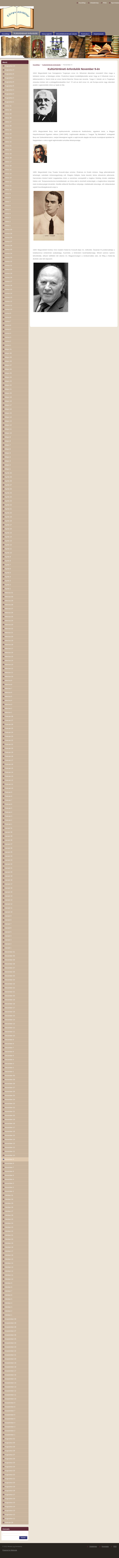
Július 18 (8, 158)
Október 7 (8, 1291)
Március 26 (9, 613)
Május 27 (8, 365)
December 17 (10, 1008)
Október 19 (9, 1243)
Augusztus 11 (10, 1518)
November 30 (10, 1075)
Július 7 (8, 202)
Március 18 (9, 644)
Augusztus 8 (9, 74)
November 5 (9, 1175)
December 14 (10, 1020)
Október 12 (9, 1271)
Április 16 (8, 529)
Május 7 (8, 445)
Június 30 (8, 229)
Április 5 (8, 573)
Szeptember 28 (10, 1327)
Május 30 (8, 353)
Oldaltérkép (94, 3)
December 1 (9, 1072)
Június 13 (8, 297)
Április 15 (8, 533)
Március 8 (8, 684)
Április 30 (8, 473)
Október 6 (8, 1295)
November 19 (10, 1119)
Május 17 (8, 405)
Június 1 (8, 345)
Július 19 (8, 154)
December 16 (10, 1012)
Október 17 (9, 1251)
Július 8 (8, 198)
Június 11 (8, 305)
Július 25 (8, 130)
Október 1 (8, 1315)
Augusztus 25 (10, 1463)
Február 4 (8, 812)
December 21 (10, 992)
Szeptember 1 (10, 1435)
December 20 (10, 996)
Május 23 (8, 381)
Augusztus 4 (9, 90)
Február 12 (9, 780)
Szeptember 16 (10, 1375)
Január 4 (8, 936)
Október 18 (9, 1247)
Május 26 (8, 369)
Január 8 (8, 920)
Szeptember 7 (10, 1411)
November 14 (10, 1139)
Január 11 (8, 908)
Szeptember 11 (10, 1395)
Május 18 (8, 401)
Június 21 (8, 265)
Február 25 (9, 728)
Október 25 (9, 1219)
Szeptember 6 (10, 1415)
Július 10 (8, 190)
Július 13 (8, 178)
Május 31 (8, 349)
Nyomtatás (115, 3)
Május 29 (8, 357)
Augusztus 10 (10, 66)
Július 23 (8, 138)
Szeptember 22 (10, 1351)
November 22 (10, 1107)
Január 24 (8, 856)
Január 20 (8, 872)
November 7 (9, 1167)
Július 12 (8, 182)
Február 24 (9, 732)
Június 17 (8, 281)
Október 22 (9, 1231)
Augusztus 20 (10, 1483)
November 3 (9, 1183)
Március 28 (9, 605)
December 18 (10, 1004)
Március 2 (8, 708)
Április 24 (8, 497)
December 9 (9, 1040)
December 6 (9, 1052)
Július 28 (8, 118)
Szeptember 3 (10, 1427)
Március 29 (9, 601)
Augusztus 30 (10, 1443)
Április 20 (8, 513)
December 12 (10, 1028)
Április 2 (8, 585)
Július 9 (8, 194)
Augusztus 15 (10, 1503)
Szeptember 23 (10, 1347)
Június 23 (8, 257)
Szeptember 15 (10, 1379)
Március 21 (9, 633)
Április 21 (8, 509)
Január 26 (8, 848)
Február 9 (8, 792)
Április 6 (8, 569)
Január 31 (8, 828)
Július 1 (8, 225)
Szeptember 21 (10, 1355)
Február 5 (8, 808)
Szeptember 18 (10, 1367)
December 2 (9, 1068)
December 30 (10, 956)
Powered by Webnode (9, 1550)
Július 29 (8, 114)
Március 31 (9, 593)
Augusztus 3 (9, 94)
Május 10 (8, 433)
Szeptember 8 (10, 1407)
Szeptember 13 (10, 1387)
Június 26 (8, 245)
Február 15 (9, 768)
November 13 (10, 1143)
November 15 (10, 1135)
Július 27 (8, 122)
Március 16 (9, 652)
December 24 (10, 980)
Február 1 (8, 824)
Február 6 (8, 804)
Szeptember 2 (10, 1431)
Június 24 (8, 253)
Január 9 (8, 916)
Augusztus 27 (10, 1455)
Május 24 (8, 377)
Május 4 (8, 457)
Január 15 (8, 892)
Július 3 (8, 217)
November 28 (10, 1083)
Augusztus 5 (9, 86)
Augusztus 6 (9, 82)
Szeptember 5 (10, 1419)
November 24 (10, 1099)
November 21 (10, 1111)
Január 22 (8, 864)
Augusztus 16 (10, 1499)
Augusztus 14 (10, 1506)
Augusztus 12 (10, 1514)
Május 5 (8, 453)
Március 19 (9, 641)
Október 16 (9, 1255)
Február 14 (9, 772)
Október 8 (8, 1287)
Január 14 (8, 896)
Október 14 (9, 1263)
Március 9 (8, 680)
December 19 (10, 1000)
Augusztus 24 (10, 1467)
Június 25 (8, 249)
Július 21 (8, 146)
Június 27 (8, 241)
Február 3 (8, 816)
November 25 (10, 1095)
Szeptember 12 (10, 1391)
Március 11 (9, 672)
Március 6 (8, 692)
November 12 (10, 1147)
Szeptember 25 (10, 1339)
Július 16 (8, 166)
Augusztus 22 (10, 1475)
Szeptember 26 (10, 1335)
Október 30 (9, 1199)
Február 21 (9, 744)
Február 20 (9, 748)
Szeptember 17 (10, 1371)
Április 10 (8, 553)
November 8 (9, 1163)
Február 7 (8, 800)
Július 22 (8, 142)
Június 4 (8, 333)
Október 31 (9, 1195)
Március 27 (9, 609)
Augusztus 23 (10, 1471)
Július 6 (8, 206)
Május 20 (8, 393)
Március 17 (9, 648)
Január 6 (8, 928)
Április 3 (8, 581)
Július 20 (8, 150)
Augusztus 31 (10, 1439)
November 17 (10, 1127)
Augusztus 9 (9, 70)
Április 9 (8, 557)
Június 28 (8, 237)
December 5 (9, 1056)
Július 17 (8, 162)
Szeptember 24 (10, 1343)
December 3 (9, 1064)
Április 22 (8, 505)
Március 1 (8, 712)
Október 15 (9, 1259)
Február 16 (9, 764)
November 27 (10, 1087)
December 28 (10, 964)
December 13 (10, 1024)
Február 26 (9, 724)
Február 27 (9, 720)
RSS (104, 3)
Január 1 (8, 948)
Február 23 (9, 736)
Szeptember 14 (10, 1383)
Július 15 (8, 170)
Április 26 (8, 489)
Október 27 (9, 1211)
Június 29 (8, 233)
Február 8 (8, 796)
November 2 (9, 1187)
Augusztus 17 (10, 1495)
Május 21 (8, 389)
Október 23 (9, 1227)
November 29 (10, 1079)
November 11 (10, 1151)
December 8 (9, 1044)
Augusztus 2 (9, 98)
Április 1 (8, 589)
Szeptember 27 (10, 1331)
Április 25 (8, 493)
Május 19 (8, 397)
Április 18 (8, 521)
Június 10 (8, 309)
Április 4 (8, 577)
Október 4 (8, 1303)
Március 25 (9, 617)
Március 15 (9, 656)
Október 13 (9, 1267)
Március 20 (9, 637)
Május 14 (8, 417)
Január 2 (8, 944)
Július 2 (8, 221)
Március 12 (9, 668)
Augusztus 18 (10, 1491)
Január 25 (8, 852)
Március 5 (8, 696)
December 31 (10, 952)
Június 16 (8, 285)
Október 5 (8, 1299)
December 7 (9, 1048)
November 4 (9, 1179)
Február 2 (8, 820)
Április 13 (8, 541)
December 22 (10, 988)
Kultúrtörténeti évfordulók (51, 65)
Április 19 (8, 517)
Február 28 (9, 716)
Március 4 (8, 700)
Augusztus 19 (10, 1487)
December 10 (10, 1036)
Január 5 (8, 932)
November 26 (10, 1091)
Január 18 (8, 880)
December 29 (10, 960)
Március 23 (9, 625)
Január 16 (8, 888)
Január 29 (8, 836)
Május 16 (8, 409)
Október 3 (8, 1307)
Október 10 (9, 1279)
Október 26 (9, 1215)
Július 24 (8, 134)
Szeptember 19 (10, 1363)
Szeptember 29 (10, 1323)
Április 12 (8, 545)
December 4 (9, 1060)
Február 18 (9, 756)
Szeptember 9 (10, 1403)
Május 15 (8, 413)
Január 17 (8, 884)
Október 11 (9, 1275)
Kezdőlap (82, 3)
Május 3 (8, 461)
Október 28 (9, 1207)
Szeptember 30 (10, 1319)
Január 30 (8, 832)
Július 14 (8, 174)
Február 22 (9, 740)
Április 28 (8, 481)
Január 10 (8, 912)
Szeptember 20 (10, 1359)
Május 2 (8, 465)
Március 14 (9, 660)
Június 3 (8, 337)
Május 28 (8, 361)
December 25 (10, 976)
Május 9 (8, 437)
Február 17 (9, 760)
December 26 (10, 972)
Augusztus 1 (9, 102)
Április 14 (8, 537)
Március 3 (8, 704)
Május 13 (8, 421)
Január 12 (8, 904)
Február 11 (9, 784)
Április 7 (8, 565)
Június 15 (8, 289)
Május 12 (8, 425)
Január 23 (8, 860)
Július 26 (8, 126)
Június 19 (8, 273)
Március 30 (9, 597)
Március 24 (9, 621)
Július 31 (8, 106)
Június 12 (8, 301)
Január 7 (8, 924)
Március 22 (9, 629)
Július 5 (8, 210)
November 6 (9, 1171)
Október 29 (9, 1203)
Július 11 (8, 186)
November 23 (10, 1103)
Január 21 (8, 868)
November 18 (10, 1123)
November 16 (10, 1131)
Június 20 (8, 269)
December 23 (10, 984)
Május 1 (8, 469)
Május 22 (8, 385)
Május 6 (8, 449)
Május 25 (8, 373)
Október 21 (9, 1235)
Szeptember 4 (10, 1423)
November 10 (10, 1155)
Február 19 (9, 752)
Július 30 (8, 110)
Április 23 (8, 501)
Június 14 (8, 293)
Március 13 (9, 664)
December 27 (10, 968)
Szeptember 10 (10, 1399)
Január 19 (8, 876)
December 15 (10, 1016)
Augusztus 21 (10, 1479)
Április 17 (8, 525)
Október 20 (9, 1239)
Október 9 (8, 1283)
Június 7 (8, 321)
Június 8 (8, 317)
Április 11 (8, 549)
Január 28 (8, 840)
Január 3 (8, 940)
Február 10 (9, 788)
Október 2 (8, 1311)
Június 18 (8, 277)
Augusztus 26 (10, 1459)
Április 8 (8, 561)
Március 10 (9, 676)
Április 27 (8, 485)
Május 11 (8, 429)
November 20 (10, 1115)
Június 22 (8, 261)
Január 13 (8, 900)
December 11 (10, 1032)
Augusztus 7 (9, 78)
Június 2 (8, 341)
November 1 (9, 1191)
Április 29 (8, 477)
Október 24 (9, 1223)
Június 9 (8, 313)
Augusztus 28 (10, 1451)
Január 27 (8, 844)
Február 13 (9, 776)
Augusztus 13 (10, 1510)
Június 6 (8, 325)
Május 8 (8, 441)
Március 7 (8, 688)
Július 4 (8, 214)
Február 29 (9, 1522)
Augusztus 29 (10, 1447)
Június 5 (8, 329)
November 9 (9, 1159)
